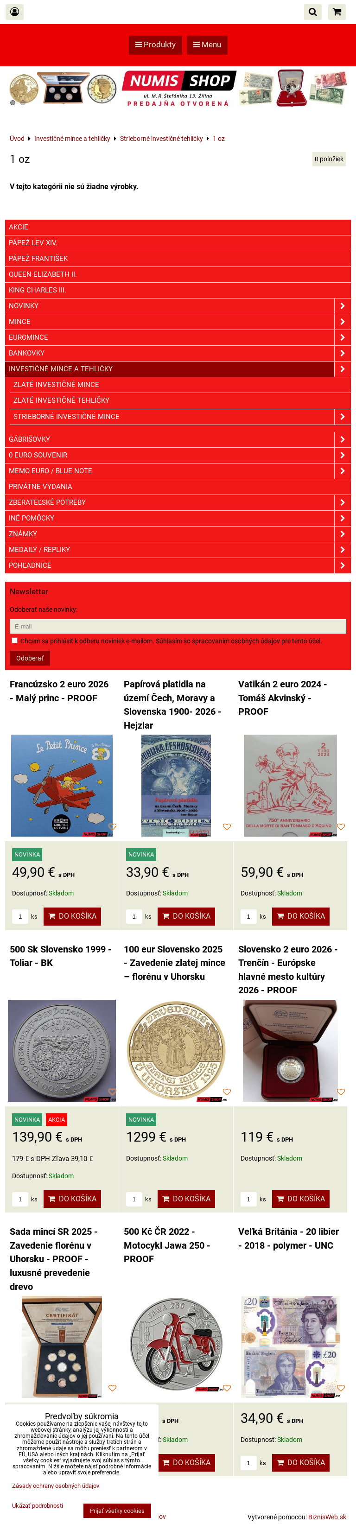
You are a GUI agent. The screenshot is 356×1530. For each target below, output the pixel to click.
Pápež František (38, 258)
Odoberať (30, 658)
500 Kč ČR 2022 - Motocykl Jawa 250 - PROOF (167, 1245)
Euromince (180, 337)
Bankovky (180, 353)
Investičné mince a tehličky (180, 369)
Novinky (180, 306)
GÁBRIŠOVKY (180, 439)
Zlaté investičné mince (56, 385)
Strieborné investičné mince (182, 417)
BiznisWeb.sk (327, 1517)
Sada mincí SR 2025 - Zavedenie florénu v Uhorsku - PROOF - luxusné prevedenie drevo (54, 1259)
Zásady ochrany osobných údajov (55, 1485)
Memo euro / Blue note (180, 471)
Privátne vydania (40, 486)
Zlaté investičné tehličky (61, 400)
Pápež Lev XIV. (33, 243)
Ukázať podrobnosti (37, 1506)
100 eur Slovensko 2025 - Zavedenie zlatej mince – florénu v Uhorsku (174, 963)
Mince (180, 322)
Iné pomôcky (180, 518)
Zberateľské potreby (180, 502)
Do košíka (72, 916)
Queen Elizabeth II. (43, 274)
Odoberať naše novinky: (43, 609)
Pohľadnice (180, 565)
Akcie (18, 227)
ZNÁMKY (180, 534)
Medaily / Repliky (180, 550)
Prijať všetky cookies (117, 1510)
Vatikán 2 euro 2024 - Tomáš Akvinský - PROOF (282, 698)
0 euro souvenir (180, 455)
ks (25, 916)
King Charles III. (37, 290)
